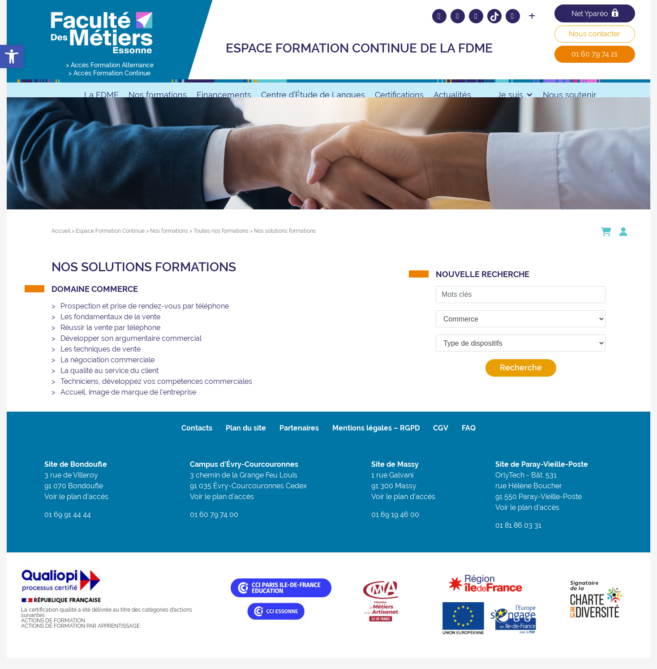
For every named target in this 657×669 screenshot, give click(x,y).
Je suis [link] (515, 95)
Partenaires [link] (299, 439)
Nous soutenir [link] (569, 95)
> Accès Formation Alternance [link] (110, 65)
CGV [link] (440, 439)
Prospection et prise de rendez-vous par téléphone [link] (144, 317)
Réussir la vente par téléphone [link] (110, 338)
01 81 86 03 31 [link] (518, 536)
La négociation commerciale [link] (107, 371)
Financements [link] (224, 95)
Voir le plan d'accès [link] (76, 508)
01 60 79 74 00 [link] (214, 525)
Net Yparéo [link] (594, 13)
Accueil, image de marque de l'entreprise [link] (128, 403)
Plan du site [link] (246, 439)
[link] (11, 56)
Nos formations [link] (158, 95)
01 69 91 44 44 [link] (67, 525)
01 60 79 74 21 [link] (594, 54)
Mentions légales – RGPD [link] (376, 439)
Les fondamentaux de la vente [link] (110, 328)
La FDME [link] (101, 95)
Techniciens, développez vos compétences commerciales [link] (156, 392)
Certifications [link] (399, 95)
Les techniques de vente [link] (100, 360)
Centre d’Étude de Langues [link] (313, 95)
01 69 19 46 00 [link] (395, 525)
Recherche (521, 378)
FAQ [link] (469, 439)
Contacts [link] (196, 439)
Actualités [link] (452, 95)
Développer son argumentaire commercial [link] (131, 349)
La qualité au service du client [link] (109, 382)
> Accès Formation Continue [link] (109, 73)
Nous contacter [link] (594, 34)
